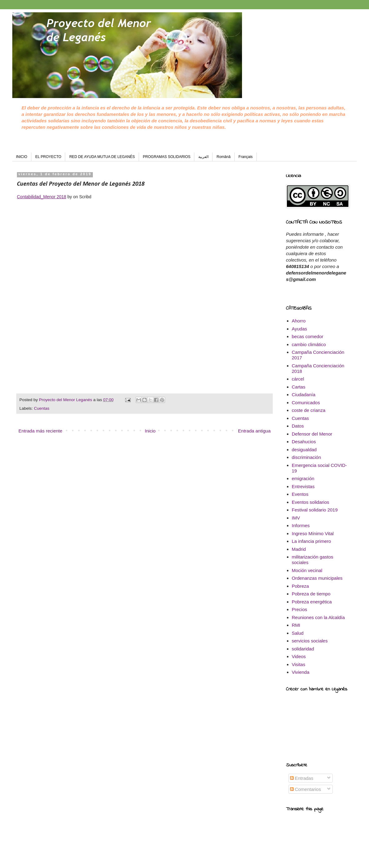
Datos (298, 425)
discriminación (306, 457)
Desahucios (304, 441)
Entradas (301, 778)
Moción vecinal (307, 570)
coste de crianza (308, 410)
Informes (301, 525)
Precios (299, 609)
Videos (299, 656)
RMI (296, 625)
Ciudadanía (303, 394)
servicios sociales (310, 640)
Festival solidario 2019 (315, 509)
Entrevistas (303, 486)
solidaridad (303, 648)
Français (246, 157)
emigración (303, 478)
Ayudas (299, 328)
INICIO (21, 157)
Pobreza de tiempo (311, 593)
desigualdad (304, 449)
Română (223, 157)
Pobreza (300, 586)
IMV (296, 517)
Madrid (299, 549)
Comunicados (306, 402)
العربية (203, 157)
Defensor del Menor (312, 433)
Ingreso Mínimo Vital (313, 533)
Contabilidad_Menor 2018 (41, 196)
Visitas (298, 664)
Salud (298, 633)
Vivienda (300, 672)
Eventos (300, 494)
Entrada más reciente (40, 430)
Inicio (150, 430)
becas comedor (307, 336)
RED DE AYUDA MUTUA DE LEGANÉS (102, 157)
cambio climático (309, 344)
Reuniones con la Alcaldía (318, 617)
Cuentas (41, 408)
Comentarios (305, 789)
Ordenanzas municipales (317, 578)
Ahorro (299, 320)
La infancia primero (311, 541)
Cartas (298, 386)
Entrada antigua (254, 430)
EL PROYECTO (48, 157)
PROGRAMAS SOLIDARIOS (167, 157)
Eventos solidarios (310, 502)
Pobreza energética (312, 601)
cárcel (298, 378)
